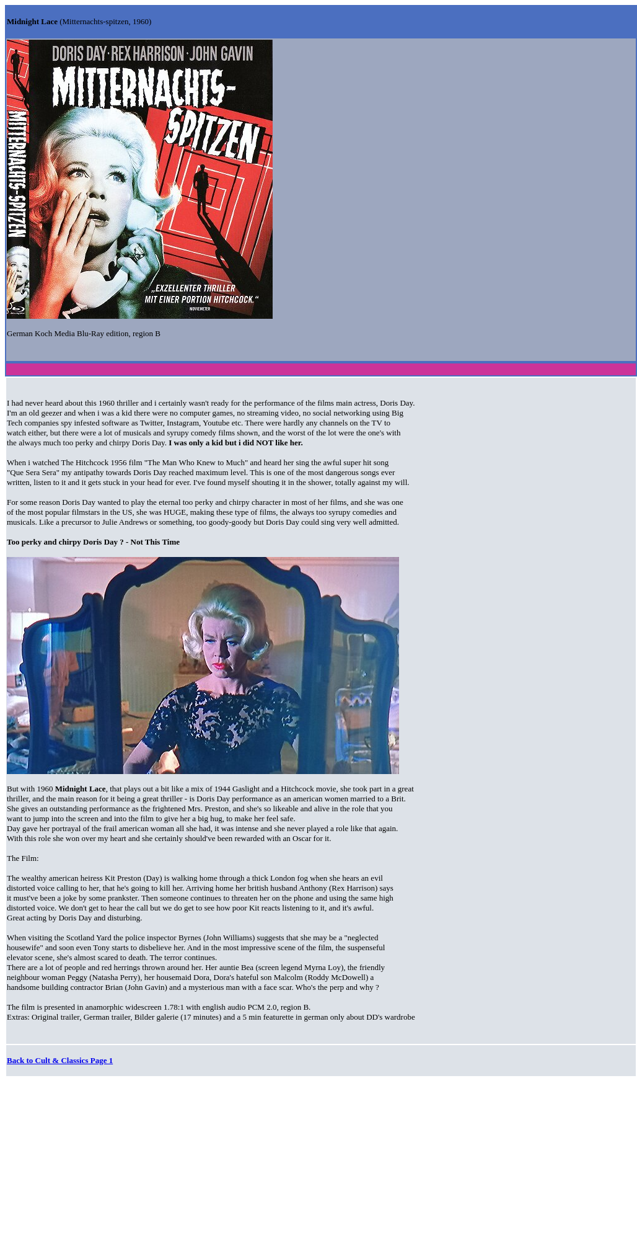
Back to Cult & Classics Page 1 (60, 1060)
